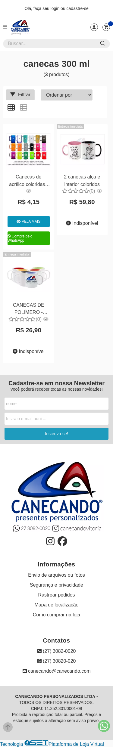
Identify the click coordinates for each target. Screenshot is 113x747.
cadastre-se (78, 8)
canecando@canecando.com (57, 671)
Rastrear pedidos (56, 594)
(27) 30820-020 (56, 661)
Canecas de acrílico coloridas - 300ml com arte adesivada (28, 181)
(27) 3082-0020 (56, 651)
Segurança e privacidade (56, 584)
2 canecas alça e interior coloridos (82, 180)
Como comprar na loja (56, 614)
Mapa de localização (57, 604)
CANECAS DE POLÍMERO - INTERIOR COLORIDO (28, 309)
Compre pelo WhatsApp (20, 238)
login (56, 8)
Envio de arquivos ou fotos (56, 575)
